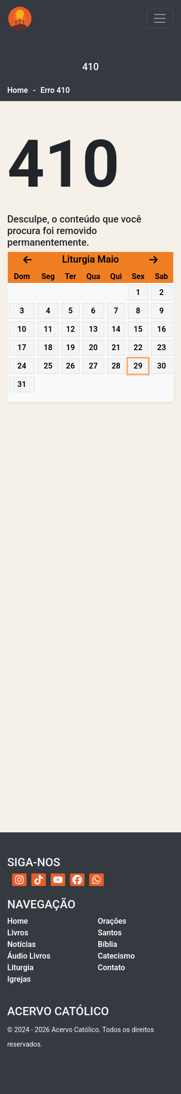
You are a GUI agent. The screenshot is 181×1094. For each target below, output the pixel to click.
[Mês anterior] (27, 259)
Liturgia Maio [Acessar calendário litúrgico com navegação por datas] (90, 259)
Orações (112, 921)
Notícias (21, 944)
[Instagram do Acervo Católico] (19, 879)
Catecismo (116, 956)
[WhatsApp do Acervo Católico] (96, 879)
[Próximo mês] (153, 259)
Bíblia (107, 944)
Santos (110, 932)
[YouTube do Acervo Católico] (58, 879)
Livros (17, 932)
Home (17, 90)
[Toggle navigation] (159, 18)
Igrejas (19, 979)
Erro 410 (55, 90)
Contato (111, 967)
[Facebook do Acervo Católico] (77, 879)
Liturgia (20, 967)
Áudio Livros (28, 956)
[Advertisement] (90, 507)
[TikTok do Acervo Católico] (38, 879)
